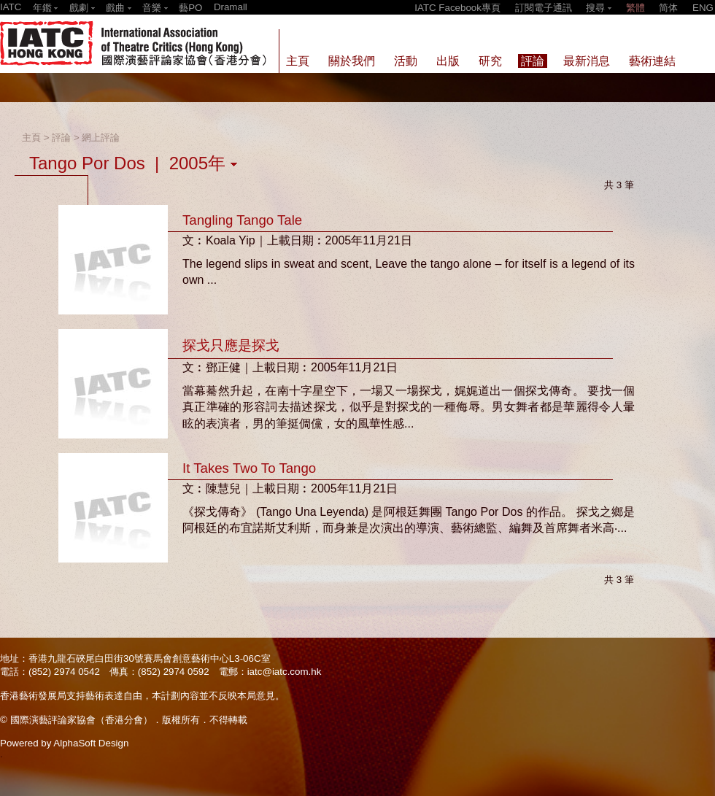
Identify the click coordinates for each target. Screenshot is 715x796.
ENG (703, 7)
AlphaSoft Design (90, 743)
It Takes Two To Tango (249, 468)
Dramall (230, 6)
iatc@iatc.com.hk (284, 671)
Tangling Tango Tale (242, 220)
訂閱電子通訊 (543, 7)
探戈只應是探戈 (230, 345)
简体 (668, 7)
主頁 (31, 137)
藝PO (190, 7)
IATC (10, 6)
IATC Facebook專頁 (457, 7)
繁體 (635, 7)
